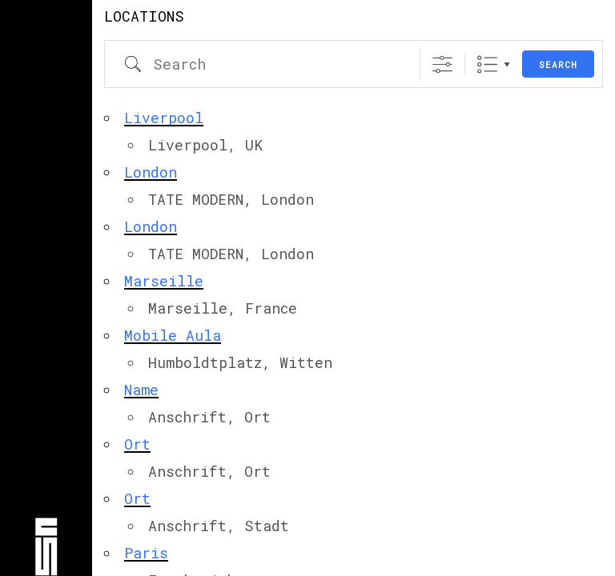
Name (141, 389)
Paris (146, 552)
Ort (137, 444)
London (150, 172)
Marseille (163, 280)
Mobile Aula (172, 335)
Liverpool (163, 117)
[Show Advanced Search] (442, 64)
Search (558, 64)
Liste (487, 64)
